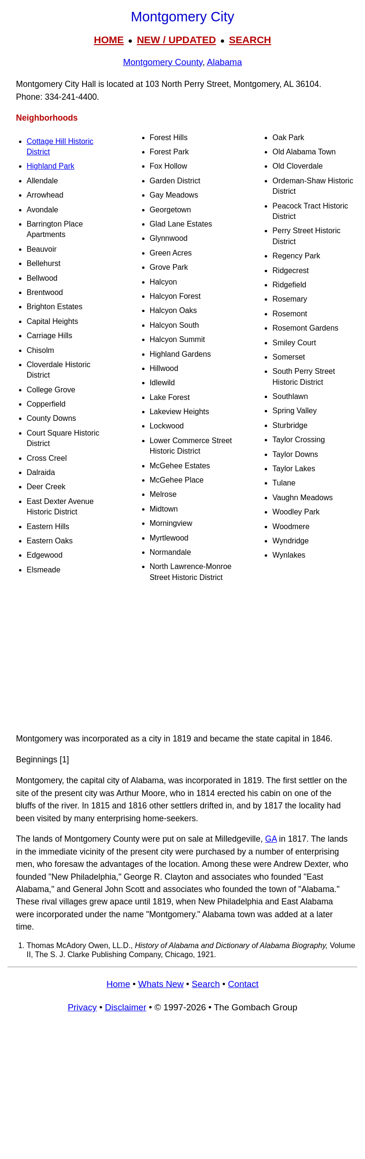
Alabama (224, 62)
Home (118, 984)
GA (271, 839)
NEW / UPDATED (176, 39)
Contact (243, 984)
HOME (109, 39)
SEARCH (250, 39)
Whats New (161, 984)
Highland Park (51, 166)
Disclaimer (125, 1007)
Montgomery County (162, 62)
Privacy (81, 1007)
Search (206, 984)
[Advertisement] (182, 657)
